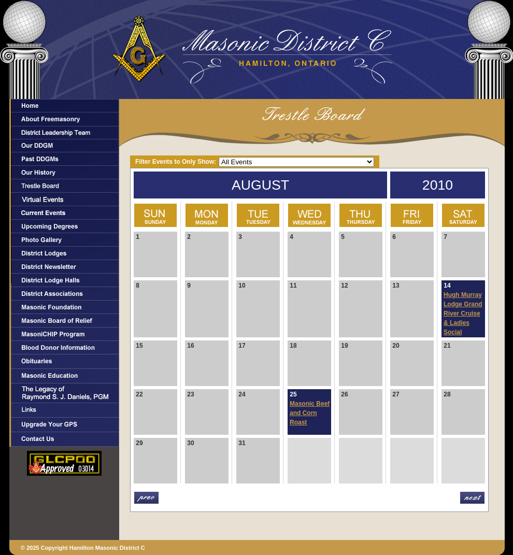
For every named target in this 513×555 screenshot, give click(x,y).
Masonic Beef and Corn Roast (310, 413)
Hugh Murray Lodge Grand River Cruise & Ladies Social (463, 313)
